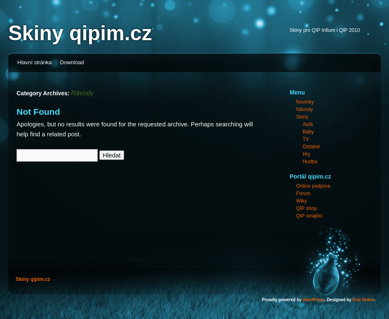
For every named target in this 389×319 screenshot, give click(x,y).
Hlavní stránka (34, 62)
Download (72, 62)
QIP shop (306, 208)
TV (306, 139)
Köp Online (364, 299)
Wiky (301, 201)
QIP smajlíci (309, 216)
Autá (308, 124)
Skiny (302, 117)
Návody (304, 109)
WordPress (313, 299)
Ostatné (311, 147)
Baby (308, 132)
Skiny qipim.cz (80, 33)
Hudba (310, 161)
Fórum (303, 193)
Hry (306, 154)
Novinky (305, 102)
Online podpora (313, 186)
